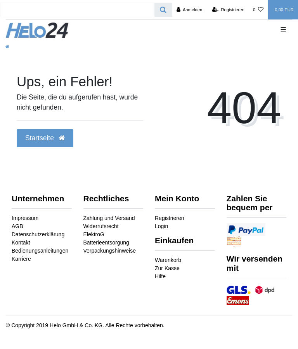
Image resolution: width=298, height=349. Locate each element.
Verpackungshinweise (109, 251)
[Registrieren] (228, 9)
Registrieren (169, 218)
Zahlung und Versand (109, 218)
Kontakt (21, 242)
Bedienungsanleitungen (40, 251)
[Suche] (163, 10)
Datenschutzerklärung (38, 234)
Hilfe (160, 276)
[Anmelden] (189, 9)
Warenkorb (168, 260)
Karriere (21, 259)
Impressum (25, 218)
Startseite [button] (45, 138)
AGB (17, 226)
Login (161, 226)
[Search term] (77, 10)
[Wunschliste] (258, 9)
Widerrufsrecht (101, 226)
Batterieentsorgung (106, 242)
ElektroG (93, 234)
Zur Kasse (167, 268)
